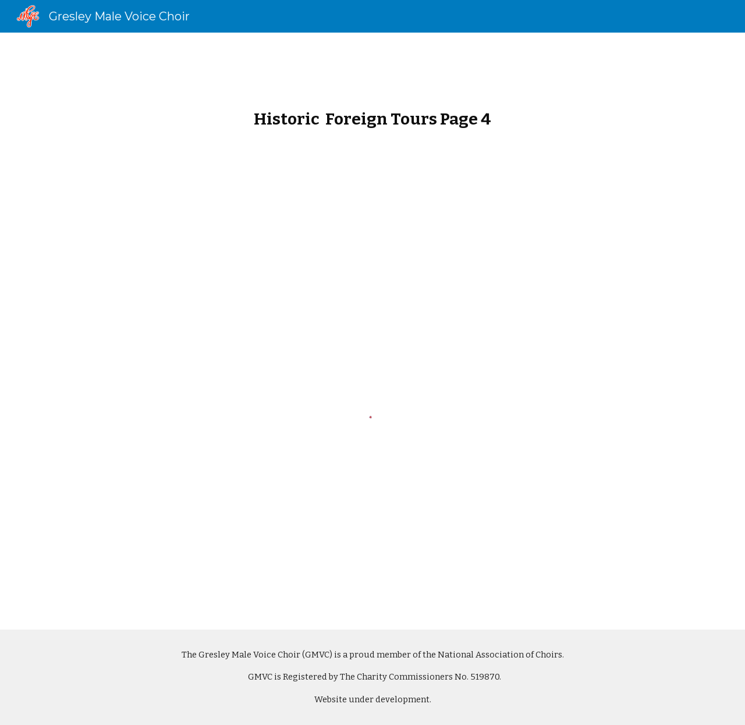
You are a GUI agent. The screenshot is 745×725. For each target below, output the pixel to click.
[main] (372, 111)
